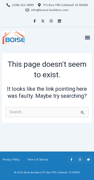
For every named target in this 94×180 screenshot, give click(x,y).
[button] (87, 38)
